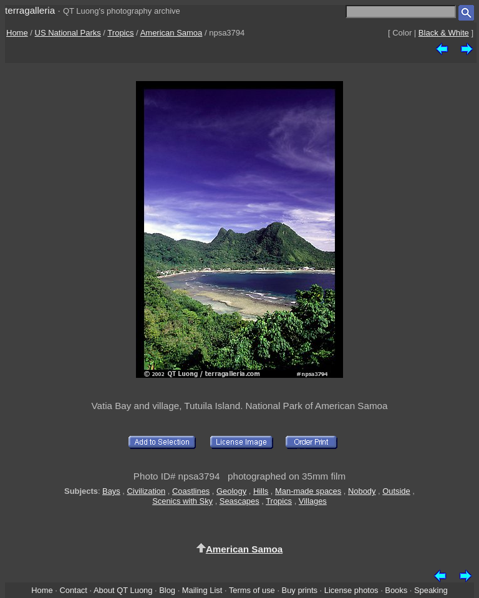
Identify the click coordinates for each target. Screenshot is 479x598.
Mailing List (202, 590)
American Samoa (171, 32)
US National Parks (68, 32)
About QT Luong (123, 590)
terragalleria (30, 10)
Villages (313, 501)
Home (17, 32)
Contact (73, 590)
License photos (351, 590)
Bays (111, 491)
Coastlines (191, 491)
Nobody (362, 491)
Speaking (431, 590)
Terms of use (252, 590)
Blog (167, 590)
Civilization (146, 491)
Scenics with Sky (182, 501)
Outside (396, 491)
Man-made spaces (308, 491)
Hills (260, 491)
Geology (231, 491)
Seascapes (239, 501)
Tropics (120, 32)
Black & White (444, 32)
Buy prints (299, 590)
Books (396, 590)
